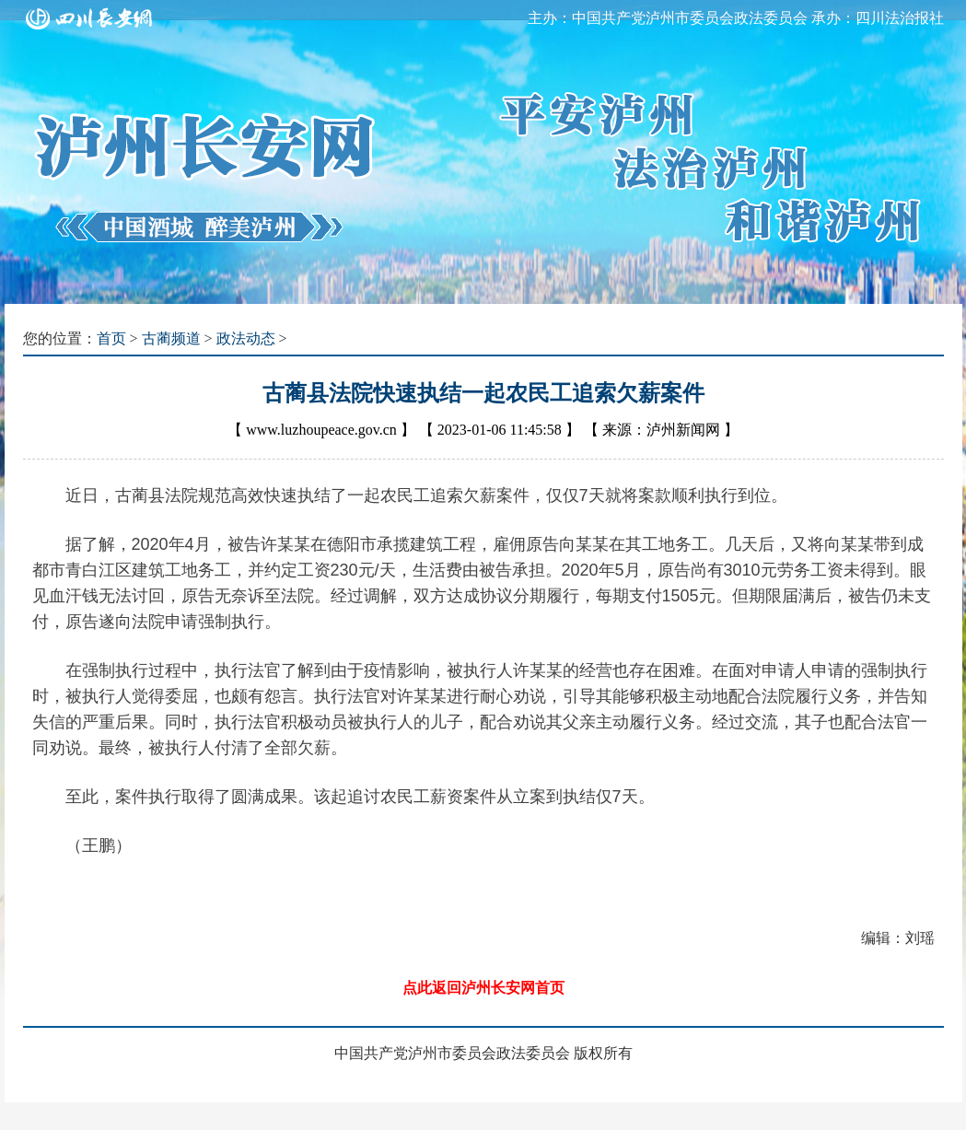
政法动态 (245, 338)
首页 (111, 338)
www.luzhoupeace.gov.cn (321, 429)
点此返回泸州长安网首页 (483, 988)
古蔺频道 (171, 338)
